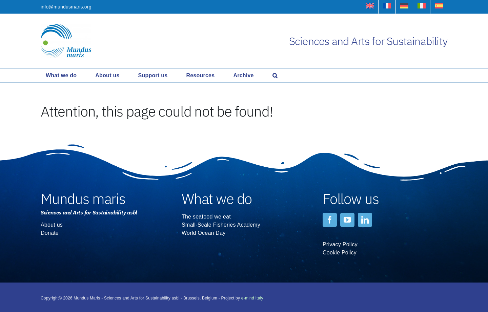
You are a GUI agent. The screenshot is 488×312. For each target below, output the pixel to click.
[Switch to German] (404, 7)
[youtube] (347, 220)
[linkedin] (365, 220)
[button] (275, 75)
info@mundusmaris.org (66, 6)
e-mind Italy (252, 298)
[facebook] (330, 220)
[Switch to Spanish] (438, 7)
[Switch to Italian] (421, 7)
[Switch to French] (387, 7)
